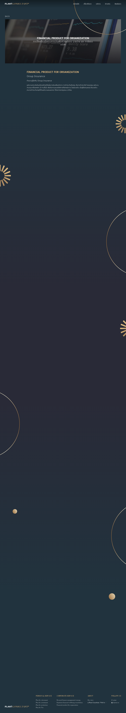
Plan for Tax (40, 708)
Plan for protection (42, 705)
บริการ (98, 4)
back (7, 16)
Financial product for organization (67, 705)
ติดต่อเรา (118, 4)
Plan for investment (42, 703)
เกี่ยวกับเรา (88, 4)
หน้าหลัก (76, 4)
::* (105, 703)
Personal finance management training (68, 700)
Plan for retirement (42, 700)
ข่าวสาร (107, 4)
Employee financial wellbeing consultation (70, 703)
